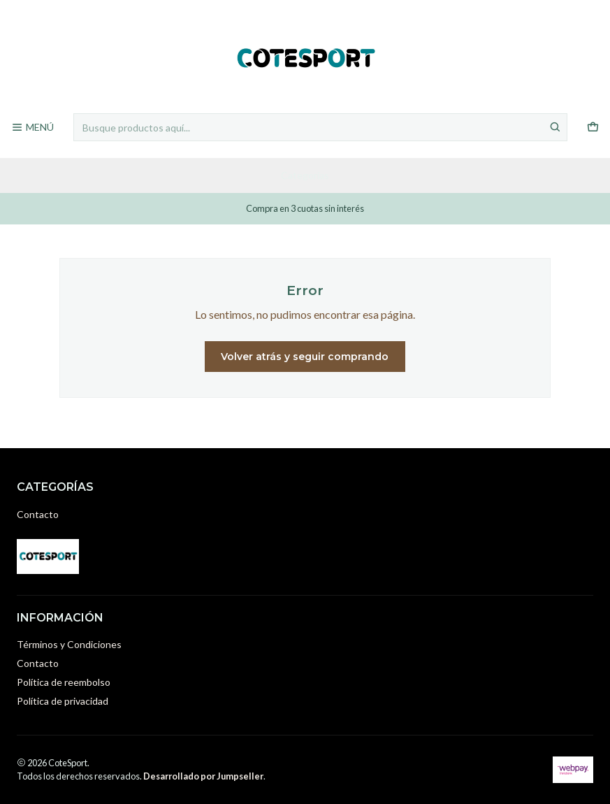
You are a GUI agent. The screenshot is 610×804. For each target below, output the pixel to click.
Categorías (305, 175)
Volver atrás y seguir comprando (304, 356)
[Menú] (32, 127)
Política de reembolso (63, 682)
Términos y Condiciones (69, 644)
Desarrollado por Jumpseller (203, 776)
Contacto (38, 514)
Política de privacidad (62, 701)
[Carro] (593, 127)
